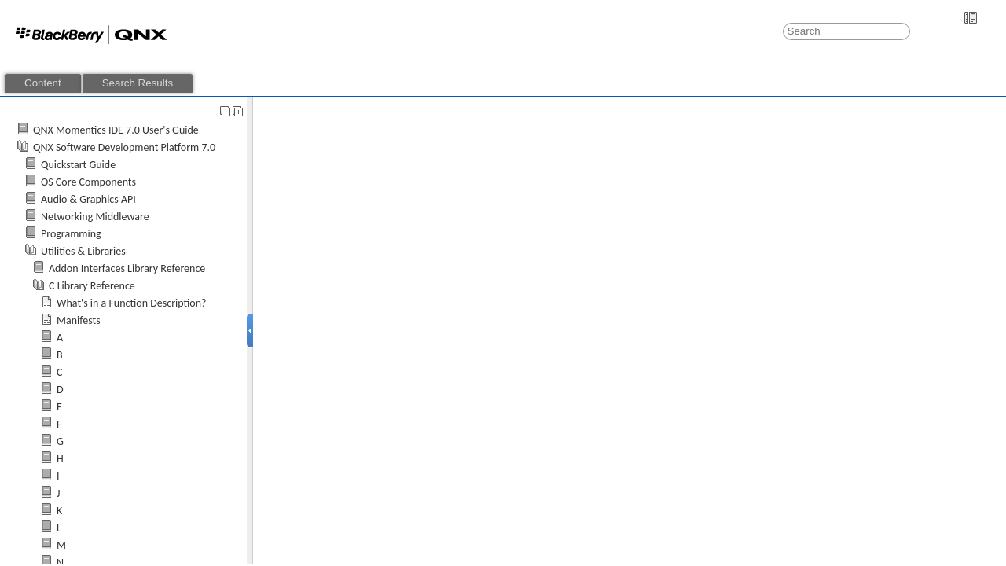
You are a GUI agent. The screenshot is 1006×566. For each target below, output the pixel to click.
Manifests (79, 320)
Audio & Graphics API (88, 199)
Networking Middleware (95, 216)
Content (42, 83)
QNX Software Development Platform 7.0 (124, 147)
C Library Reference (92, 285)
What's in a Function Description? (132, 303)
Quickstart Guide (78, 164)
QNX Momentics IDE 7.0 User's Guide (116, 130)
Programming (71, 234)
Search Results (137, 83)
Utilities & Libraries (83, 251)
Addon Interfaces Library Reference (127, 268)
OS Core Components (88, 182)
